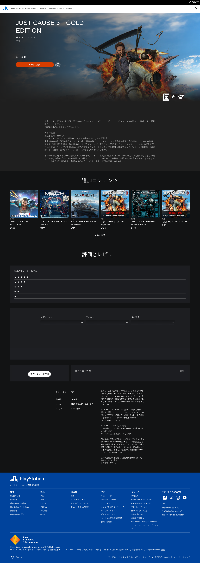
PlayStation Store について (142, 500)
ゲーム (13, 9)
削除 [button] (182, 371)
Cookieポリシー (170, 557)
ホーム (13, 485)
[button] (40, 374)
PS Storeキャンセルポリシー (142, 503)
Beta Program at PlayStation (173, 515)
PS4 (26, 9)
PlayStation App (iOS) (170, 507)
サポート (69, 9)
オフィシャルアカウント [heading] (173, 492)
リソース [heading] (135, 492)
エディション (46, 317)
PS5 (20, 9)
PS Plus (33, 9)
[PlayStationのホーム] (6, 8)
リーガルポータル (115, 557)
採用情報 (13, 500)
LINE (164, 504)
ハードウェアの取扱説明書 (111, 518)
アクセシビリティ (78, 500)
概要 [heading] (12, 492)
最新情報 (52, 9)
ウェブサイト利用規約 (153, 557)
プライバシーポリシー (133, 557)
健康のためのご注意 (109, 460)
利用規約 (134, 496)
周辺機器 (43, 9)
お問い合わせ (106, 522)
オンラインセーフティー (80, 503)
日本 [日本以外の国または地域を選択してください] (16, 557)
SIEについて (15, 496)
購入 (60, 9)
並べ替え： (136, 317)
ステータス (105, 503)
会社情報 (13, 511)
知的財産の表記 (137, 514)
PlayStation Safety (108, 500)
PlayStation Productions (19, 507)
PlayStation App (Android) (172, 511)
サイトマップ (184, 557)
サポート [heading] (105, 492)
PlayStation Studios (18, 503)
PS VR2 (43, 503)
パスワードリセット (109, 511)
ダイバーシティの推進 (80, 507)
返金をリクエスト (108, 514)
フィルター (91, 317)
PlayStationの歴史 (17, 514)
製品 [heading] (42, 492)
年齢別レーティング (139, 507)
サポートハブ (106, 496)
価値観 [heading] (74, 492)
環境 (72, 496)
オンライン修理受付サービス (112, 507)
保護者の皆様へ (137, 518)
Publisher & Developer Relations (144, 522)
